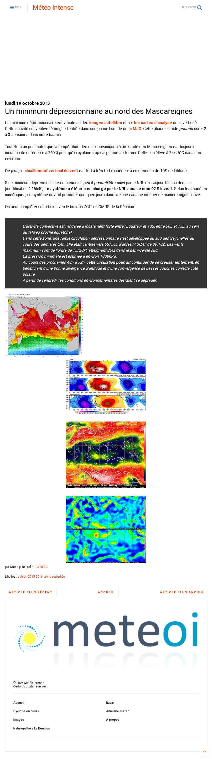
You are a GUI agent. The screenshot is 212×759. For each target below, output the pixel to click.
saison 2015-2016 (30, 576)
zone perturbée (54, 576)
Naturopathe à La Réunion (31, 728)
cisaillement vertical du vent (51, 170)
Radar (110, 702)
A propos (113, 719)
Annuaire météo (118, 711)
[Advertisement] (106, 58)
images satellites (105, 122)
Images (18, 719)
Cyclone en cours (26, 711)
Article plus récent (30, 592)
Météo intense (53, 7)
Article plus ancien (181, 592)
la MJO (135, 128)
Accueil (106, 592)
